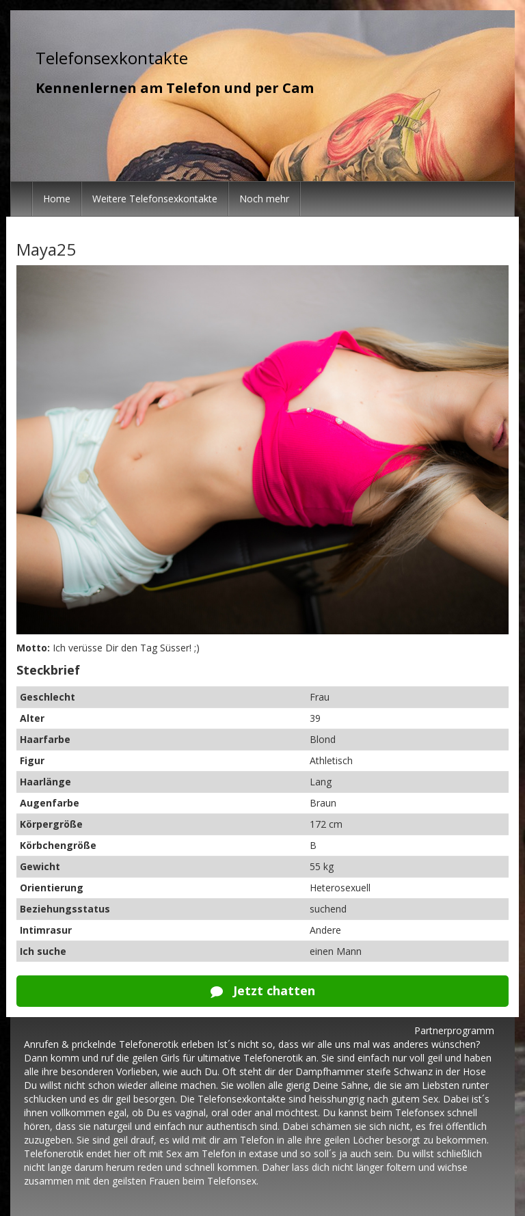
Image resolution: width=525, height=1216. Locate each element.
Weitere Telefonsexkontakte (154, 198)
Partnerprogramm (454, 1030)
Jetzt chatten (263, 990)
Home (56, 198)
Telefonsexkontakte (112, 57)
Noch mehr (264, 198)
